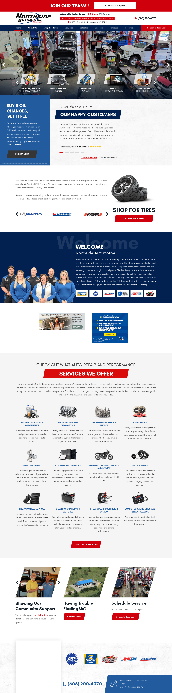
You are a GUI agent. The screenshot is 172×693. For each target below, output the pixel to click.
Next (155, 82)
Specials (99, 27)
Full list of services (86, 544)
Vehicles (84, 27)
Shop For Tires (51, 27)
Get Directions (74, 616)
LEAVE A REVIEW (89, 157)
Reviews (114, 27)
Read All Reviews (109, 157)
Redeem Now (22, 154)
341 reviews (104, 14)
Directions (130, 27)
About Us (32, 27)
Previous (16, 82)
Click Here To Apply (115, 5)
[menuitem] (18, 28)
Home (18, 27)
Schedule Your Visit (156, 27)
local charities (41, 615)
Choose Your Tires (134, 218)
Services (69, 27)
